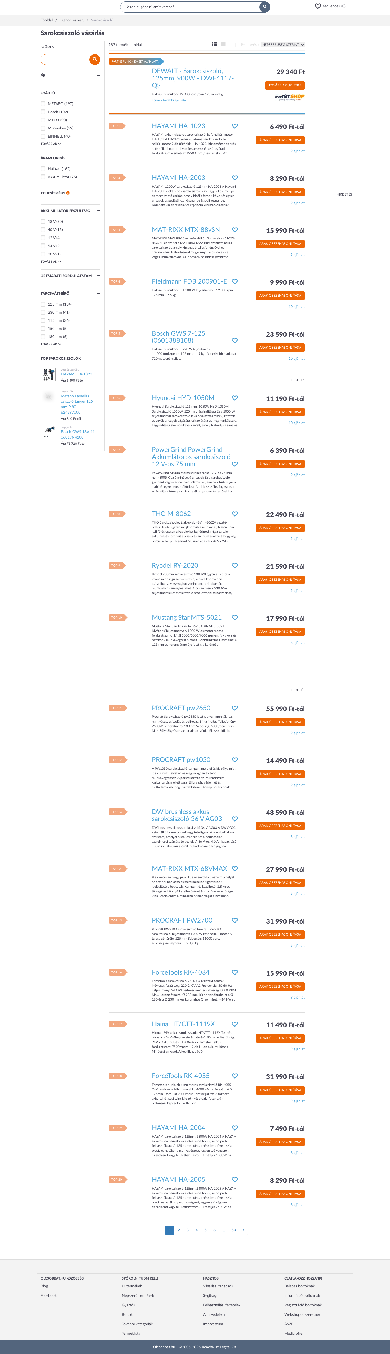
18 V (51, 222)
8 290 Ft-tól (287, 179)
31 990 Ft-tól (285, 921)
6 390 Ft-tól (287, 451)
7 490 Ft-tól (287, 1129)
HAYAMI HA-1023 (178, 126)
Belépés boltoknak (299, 1286)
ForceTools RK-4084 (181, 972)
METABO (55, 104)
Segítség (210, 1296)
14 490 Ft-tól (285, 761)
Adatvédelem (214, 1315)
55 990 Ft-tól (285, 709)
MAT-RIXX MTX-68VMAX (189, 869)
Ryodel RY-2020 (175, 566)
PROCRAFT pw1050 (181, 760)
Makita (53, 120)
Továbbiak (51, 143)
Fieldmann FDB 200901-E (189, 281)
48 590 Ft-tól (285, 813)
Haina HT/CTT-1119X (183, 1024)
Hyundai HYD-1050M (183, 398)
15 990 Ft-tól (285, 231)
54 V (51, 246)
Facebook (49, 1296)
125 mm (55, 304)
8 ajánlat (298, 643)
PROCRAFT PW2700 (182, 920)
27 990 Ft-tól (285, 870)
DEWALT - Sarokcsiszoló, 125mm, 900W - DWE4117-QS (193, 78)
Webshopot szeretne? (302, 1315)
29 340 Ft (291, 72)
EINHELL (55, 136)
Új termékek (132, 1286)
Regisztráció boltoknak (303, 1305)
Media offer (294, 1334)
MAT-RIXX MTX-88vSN (186, 230)
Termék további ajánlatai (169, 100)
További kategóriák (137, 1324)
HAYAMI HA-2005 (178, 1180)
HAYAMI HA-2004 (178, 1128)
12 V (51, 238)
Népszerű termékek (138, 1296)
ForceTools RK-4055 (181, 1076)
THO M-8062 (171, 514)
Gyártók (128, 1305)
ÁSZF (288, 1324)
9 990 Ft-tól (287, 283)
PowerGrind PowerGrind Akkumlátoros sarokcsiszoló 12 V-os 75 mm (191, 457)
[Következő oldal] (243, 1230)
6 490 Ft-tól (287, 127)
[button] (331, 6)
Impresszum (213, 1324)
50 (234, 1230)
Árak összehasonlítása (280, 140)
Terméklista (131, 1334)
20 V (51, 254)
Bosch (53, 112)
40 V (51, 230)
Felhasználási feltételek (221, 1305)
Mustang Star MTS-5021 (187, 618)
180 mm (55, 337)
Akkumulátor (58, 177)
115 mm (55, 321)
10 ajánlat (296, 307)
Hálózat (54, 169)
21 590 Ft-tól (285, 567)
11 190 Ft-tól (285, 399)
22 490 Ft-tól (285, 515)
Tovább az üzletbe (285, 85)
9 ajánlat (298, 151)
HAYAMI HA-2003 (178, 178)
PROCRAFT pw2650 (181, 708)
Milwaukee (57, 128)
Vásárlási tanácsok (218, 1286)
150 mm (55, 329)
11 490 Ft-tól (285, 1025)
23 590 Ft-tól (285, 335)
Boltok (127, 1315)
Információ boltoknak (302, 1296)
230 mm (55, 312)
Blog (44, 1286)
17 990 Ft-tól (285, 619)
